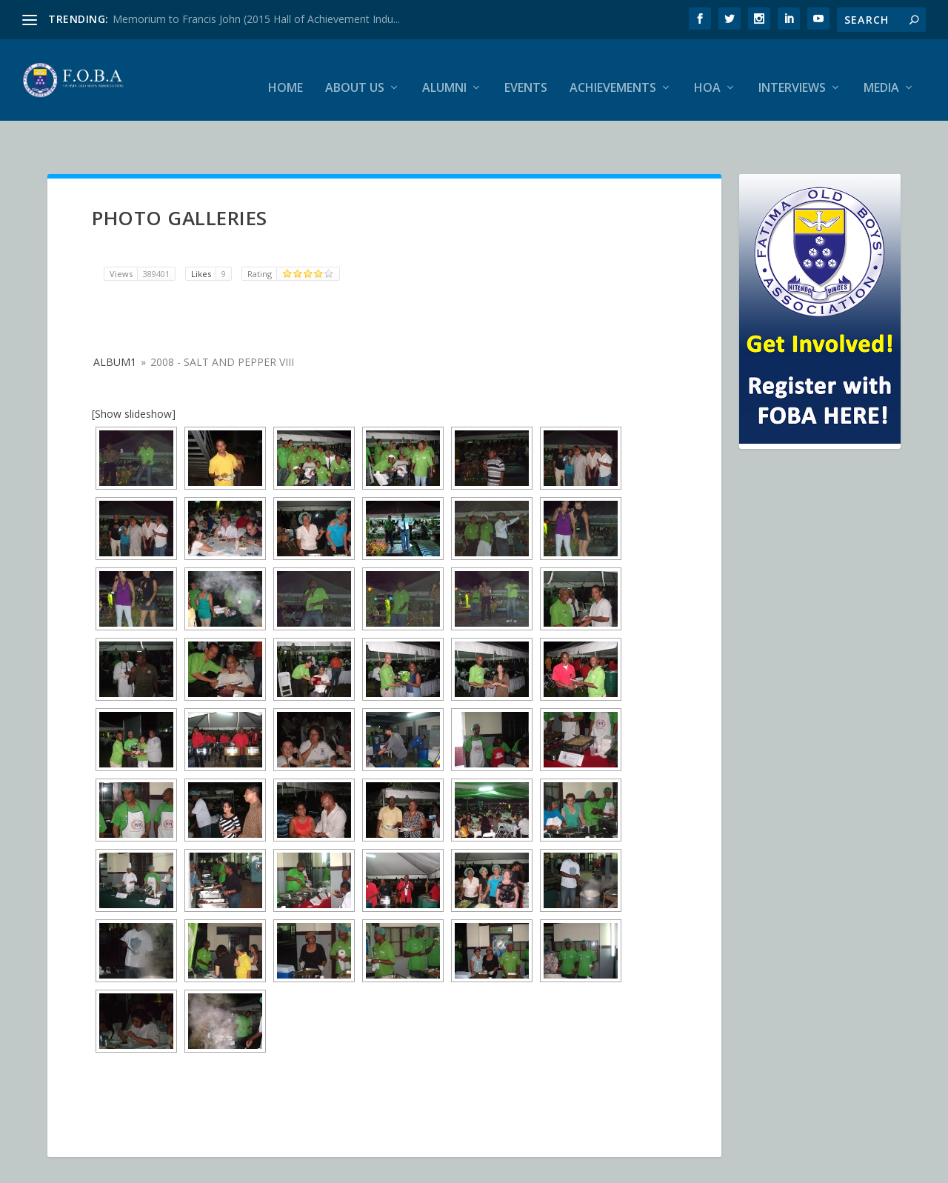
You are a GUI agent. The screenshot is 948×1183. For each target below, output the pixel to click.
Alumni (444, 74)
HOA (707, 74)
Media (881, 74)
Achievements (613, 74)
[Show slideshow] (134, 376)
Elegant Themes (150, 1166)
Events (525, 74)
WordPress (288, 1166)
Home (285, 74)
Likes (211, 236)
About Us (354, 74)
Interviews (792, 74)
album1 (114, 324)
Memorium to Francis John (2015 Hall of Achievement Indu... (256, 19)
